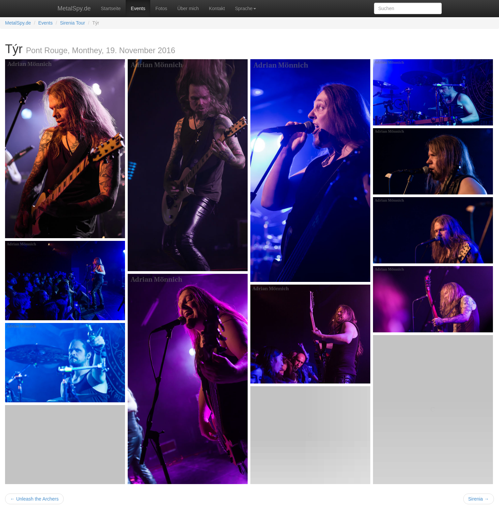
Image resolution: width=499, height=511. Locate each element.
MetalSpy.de (74, 8)
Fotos (161, 8)
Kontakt (217, 8)
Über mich (188, 8)
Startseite (111, 8)
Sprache (245, 8)
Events (138, 8)
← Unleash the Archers (34, 499)
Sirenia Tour (72, 23)
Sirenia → (478, 499)
